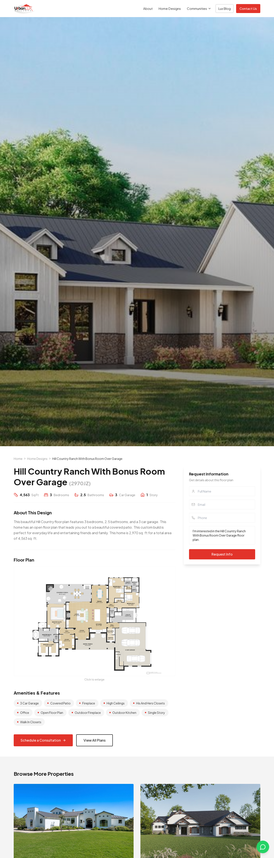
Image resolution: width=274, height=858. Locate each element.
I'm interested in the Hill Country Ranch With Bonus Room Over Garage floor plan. (222, 535)
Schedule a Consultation (43, 740)
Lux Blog (224, 8)
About (148, 8)
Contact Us (248, 8)
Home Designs (170, 8)
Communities (199, 8)
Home (18, 459)
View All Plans (94, 740)
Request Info (222, 554)
